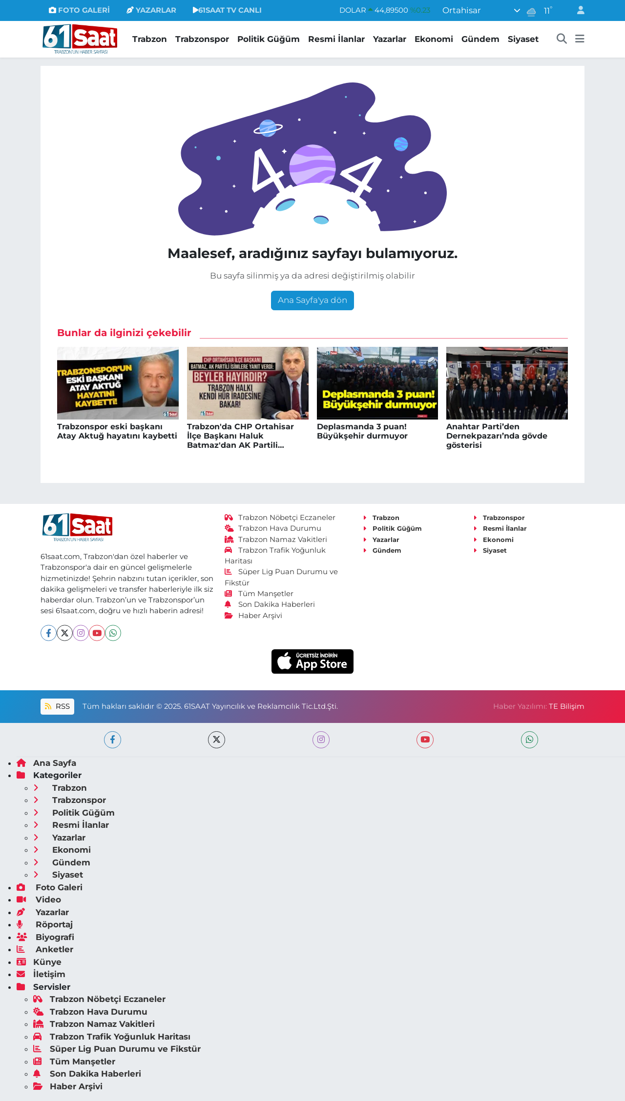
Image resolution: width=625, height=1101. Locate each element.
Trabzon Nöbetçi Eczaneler (280, 517)
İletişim (41, 974)
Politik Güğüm (268, 39)
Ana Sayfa (46, 763)
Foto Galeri (50, 887)
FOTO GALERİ (79, 10)
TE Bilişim (566, 706)
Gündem (480, 39)
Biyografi (45, 937)
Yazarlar (389, 39)
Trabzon (149, 39)
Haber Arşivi (254, 615)
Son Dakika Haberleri (270, 604)
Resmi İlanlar (336, 39)
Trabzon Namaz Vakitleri (276, 539)
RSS (57, 706)
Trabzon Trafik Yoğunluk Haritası (111, 1036)
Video (39, 899)
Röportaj (45, 924)
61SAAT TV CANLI (227, 10)
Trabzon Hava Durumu (273, 528)
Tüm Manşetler (259, 593)
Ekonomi (434, 39)
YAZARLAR (151, 10)
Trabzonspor (202, 39)
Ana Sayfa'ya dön (312, 300)
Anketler (45, 949)
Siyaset (523, 39)
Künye (39, 962)
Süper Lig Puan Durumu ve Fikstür (117, 1049)
